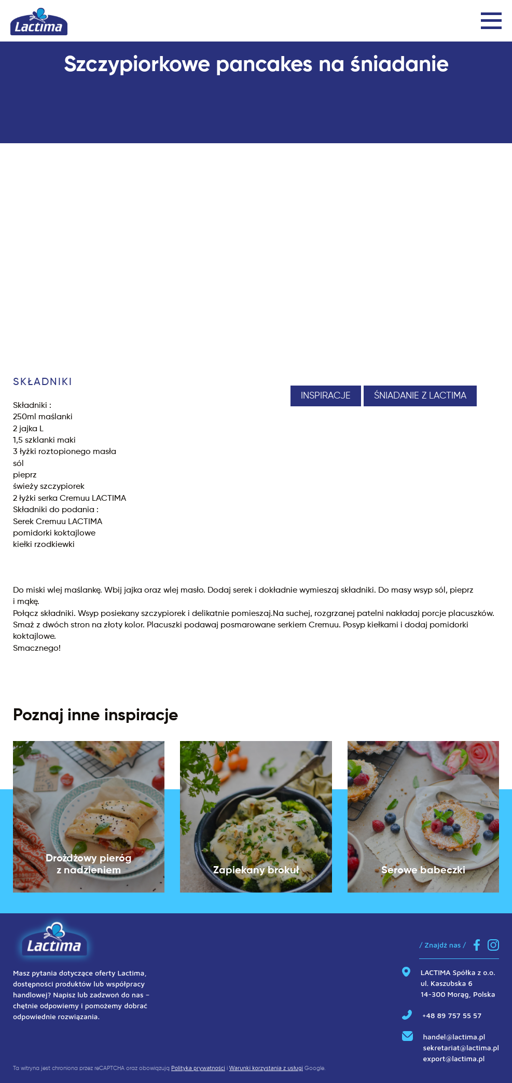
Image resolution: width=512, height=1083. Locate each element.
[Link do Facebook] (477, 946)
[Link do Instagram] (493, 946)
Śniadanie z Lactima (420, 396)
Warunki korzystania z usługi (266, 1067)
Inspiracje (326, 396)
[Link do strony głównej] (38, 20)
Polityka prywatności (198, 1067)
